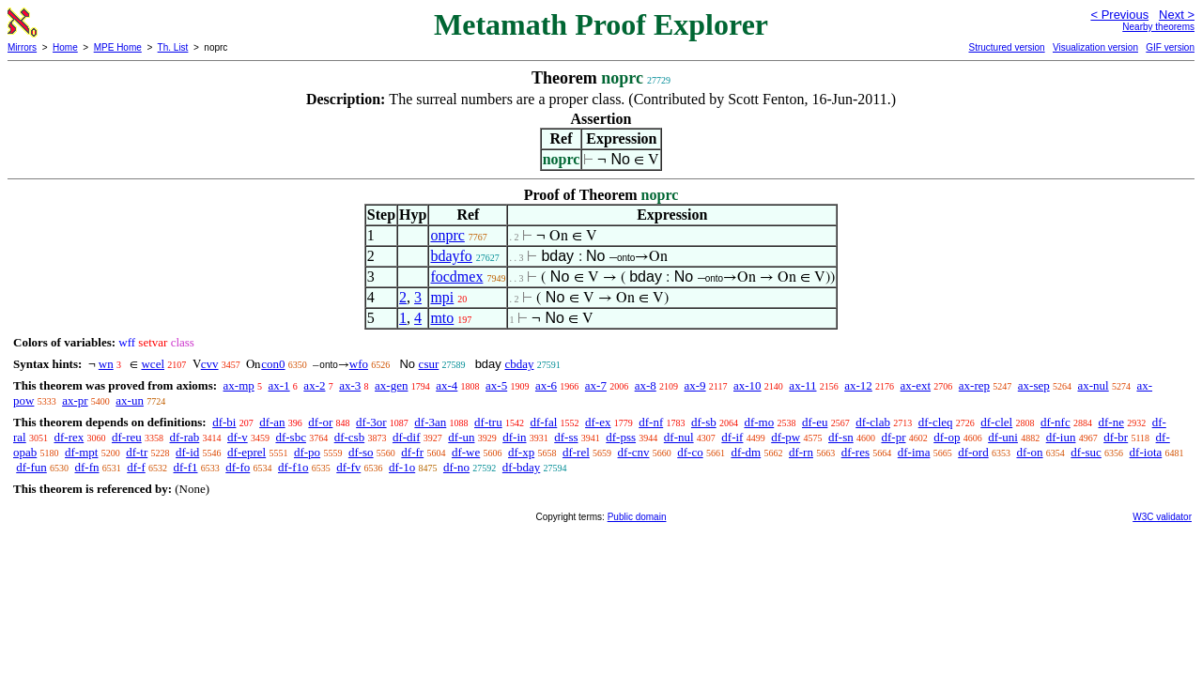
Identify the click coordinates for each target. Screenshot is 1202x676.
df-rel (576, 452)
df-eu (814, 422)
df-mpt (81, 452)
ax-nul (1092, 385)
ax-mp (238, 385)
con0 (273, 364)
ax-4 (446, 385)
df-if (732, 437)
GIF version (1170, 47)
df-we (466, 452)
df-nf (651, 422)
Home (65, 47)
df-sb (704, 422)
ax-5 (496, 385)
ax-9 (695, 385)
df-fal (543, 422)
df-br (1115, 437)
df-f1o (293, 467)
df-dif (407, 437)
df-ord (973, 452)
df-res (855, 452)
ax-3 (350, 385)
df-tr (136, 452)
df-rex (69, 437)
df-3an (430, 422)
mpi (442, 297)
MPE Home (118, 47)
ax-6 (546, 385)
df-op (946, 437)
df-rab (185, 437)
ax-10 (747, 385)
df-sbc (290, 437)
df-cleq (935, 422)
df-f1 (186, 467)
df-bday (521, 467)
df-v (237, 437)
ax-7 (596, 385)
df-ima (914, 452)
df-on (1029, 452)
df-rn (801, 452)
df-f (136, 467)
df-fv (348, 467)
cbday (518, 364)
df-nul (679, 437)
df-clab (872, 422)
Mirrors (22, 47)
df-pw (785, 437)
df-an (272, 422)
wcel (152, 364)
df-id (187, 452)
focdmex (456, 276)
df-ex (597, 422)
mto (442, 318)
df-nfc (1055, 422)
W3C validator (1162, 517)
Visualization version (1095, 47)
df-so (361, 452)
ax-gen (391, 385)
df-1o (402, 467)
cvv (210, 364)
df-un (461, 437)
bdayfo (450, 256)
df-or (320, 422)
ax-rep (974, 385)
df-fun (31, 467)
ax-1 (279, 385)
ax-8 (645, 385)
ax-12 (858, 385)
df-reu (127, 437)
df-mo (759, 422)
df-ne (1110, 422)
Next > (1176, 15)
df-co (689, 452)
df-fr (412, 452)
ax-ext (916, 385)
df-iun (1061, 437)
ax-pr (74, 400)
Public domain (637, 517)
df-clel (996, 422)
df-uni (1003, 437)
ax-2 (314, 385)
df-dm (746, 452)
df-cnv (634, 452)
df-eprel (246, 452)
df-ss (566, 437)
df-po (307, 452)
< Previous (1119, 15)
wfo (358, 364)
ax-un (130, 400)
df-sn (841, 437)
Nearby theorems (1158, 27)
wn (106, 364)
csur (429, 364)
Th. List (173, 47)
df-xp (521, 452)
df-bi (224, 422)
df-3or (371, 422)
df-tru (488, 422)
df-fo (237, 467)
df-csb (349, 437)
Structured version (1006, 47)
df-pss (621, 437)
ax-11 (802, 385)
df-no (456, 467)
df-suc (1086, 452)
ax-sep (1034, 385)
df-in (514, 437)
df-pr (893, 437)
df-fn (87, 467)
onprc (447, 235)
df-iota (1146, 452)
